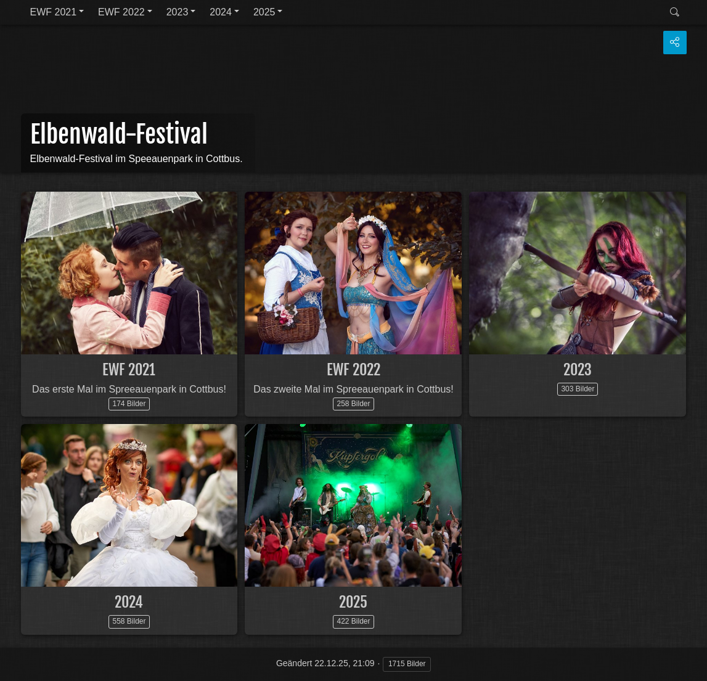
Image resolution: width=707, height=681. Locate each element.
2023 (177, 12)
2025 (264, 12)
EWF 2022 (121, 12)
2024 (221, 12)
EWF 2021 (53, 12)
